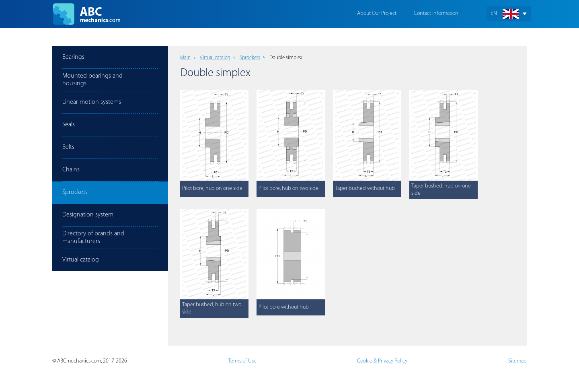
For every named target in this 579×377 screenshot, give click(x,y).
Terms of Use (242, 361)
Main (185, 57)
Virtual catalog (215, 57)
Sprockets (250, 57)
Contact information (436, 13)
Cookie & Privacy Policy (382, 361)
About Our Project (376, 13)
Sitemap (517, 361)
